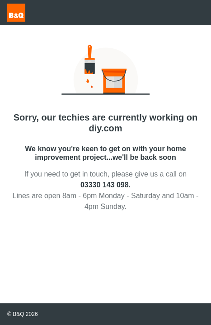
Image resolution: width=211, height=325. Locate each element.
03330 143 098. (105, 185)
